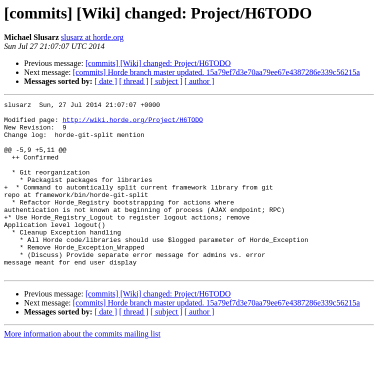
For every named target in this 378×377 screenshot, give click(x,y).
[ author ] (199, 81)
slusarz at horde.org (92, 37)
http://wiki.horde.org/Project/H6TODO (132, 124)
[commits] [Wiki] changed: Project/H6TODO (158, 63)
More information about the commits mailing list (82, 368)
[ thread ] (133, 81)
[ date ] (105, 81)
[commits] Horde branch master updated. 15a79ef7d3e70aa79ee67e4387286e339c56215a (216, 72)
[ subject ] (166, 81)
